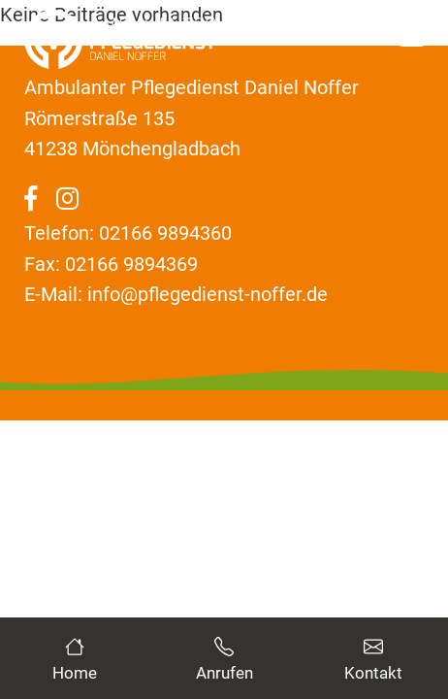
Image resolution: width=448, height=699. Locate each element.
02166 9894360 (165, 233)
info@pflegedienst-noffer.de (207, 294)
